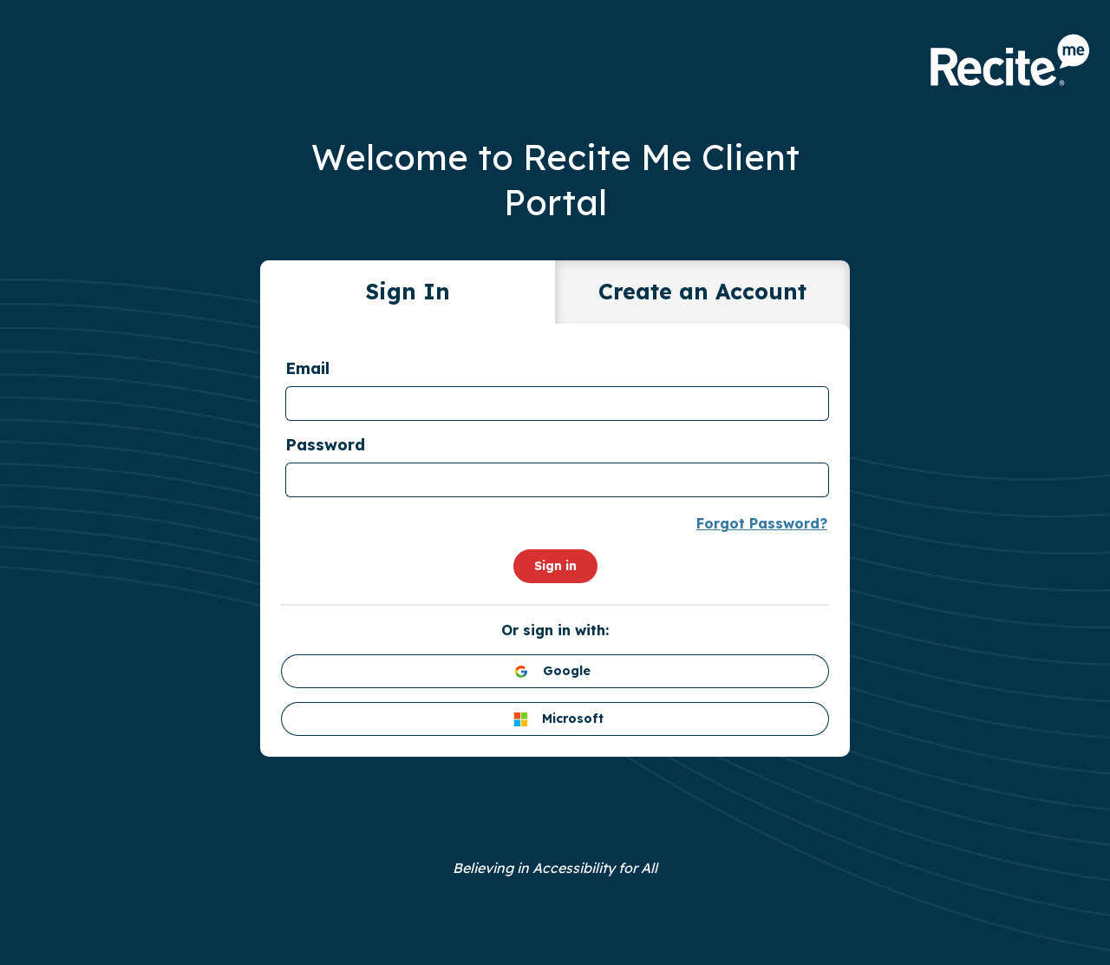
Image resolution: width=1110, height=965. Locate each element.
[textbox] (557, 403)
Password (325, 445)
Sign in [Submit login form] (555, 566)
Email (307, 368)
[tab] (407, 295)
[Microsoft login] (555, 719)
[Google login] (555, 671)
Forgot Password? (761, 523)
